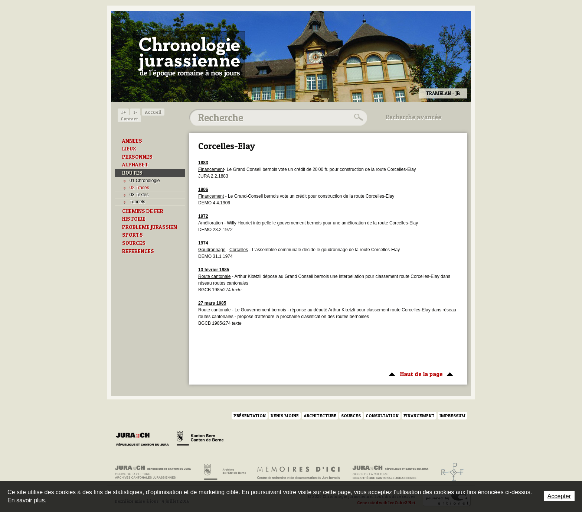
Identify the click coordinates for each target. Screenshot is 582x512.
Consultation (382, 415)
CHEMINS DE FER (142, 211)
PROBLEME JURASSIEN (149, 227)
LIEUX (129, 148)
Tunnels (137, 201)
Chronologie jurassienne (189, 55)
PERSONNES (137, 156)
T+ (123, 112)
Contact (129, 118)
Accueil (153, 112)
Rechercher (357, 117)
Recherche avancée (413, 117)
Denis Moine (285, 415)
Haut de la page (419, 373)
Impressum (452, 415)
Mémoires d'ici (299, 472)
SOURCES (134, 243)
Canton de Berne (200, 439)
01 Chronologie (145, 180)
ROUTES (132, 172)
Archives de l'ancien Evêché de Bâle (450, 472)
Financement (419, 415)
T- (135, 112)
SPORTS (132, 234)
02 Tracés (139, 187)
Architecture (320, 415)
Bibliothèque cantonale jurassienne (391, 472)
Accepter (559, 496)
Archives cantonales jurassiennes (156, 472)
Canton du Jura (144, 439)
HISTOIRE (134, 219)
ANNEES (132, 140)
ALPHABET (135, 164)
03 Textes (139, 194)
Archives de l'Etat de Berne (224, 472)
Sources (351, 415)
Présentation (249, 415)
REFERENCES (138, 251)
